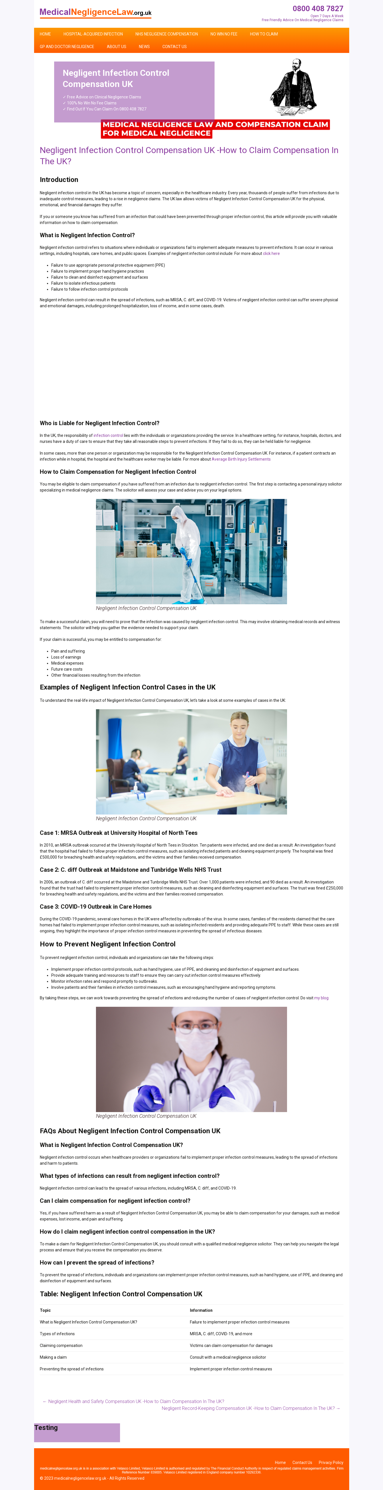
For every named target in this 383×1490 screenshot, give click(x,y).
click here (271, 253)
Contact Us (174, 46)
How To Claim (264, 34)
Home (45, 34)
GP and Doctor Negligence (67, 46)
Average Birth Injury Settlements (241, 459)
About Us (116, 46)
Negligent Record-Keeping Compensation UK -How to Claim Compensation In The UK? (251, 1408)
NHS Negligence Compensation (166, 34)
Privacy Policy (331, 1462)
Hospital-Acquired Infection (93, 34)
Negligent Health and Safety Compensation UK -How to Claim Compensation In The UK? (133, 1401)
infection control (108, 435)
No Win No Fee (224, 34)
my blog (321, 998)
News (144, 46)
